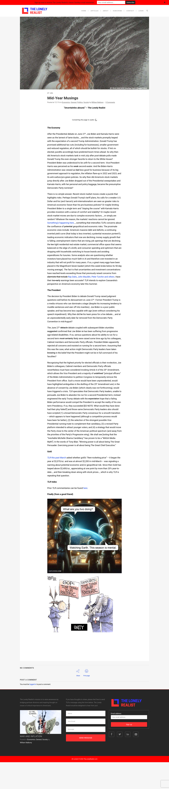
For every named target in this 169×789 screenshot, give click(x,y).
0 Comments (110, 102)
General (74, 102)
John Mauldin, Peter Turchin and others (96, 276)
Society (86, 102)
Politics (80, 102)
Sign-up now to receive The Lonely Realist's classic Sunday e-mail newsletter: (64, 2)
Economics (66, 102)
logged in (32, 684)
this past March (56, 457)
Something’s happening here (60, 223)
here (85, 488)
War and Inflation (31, 750)
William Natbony (98, 102)
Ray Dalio (72, 276)
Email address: (129, 730)
